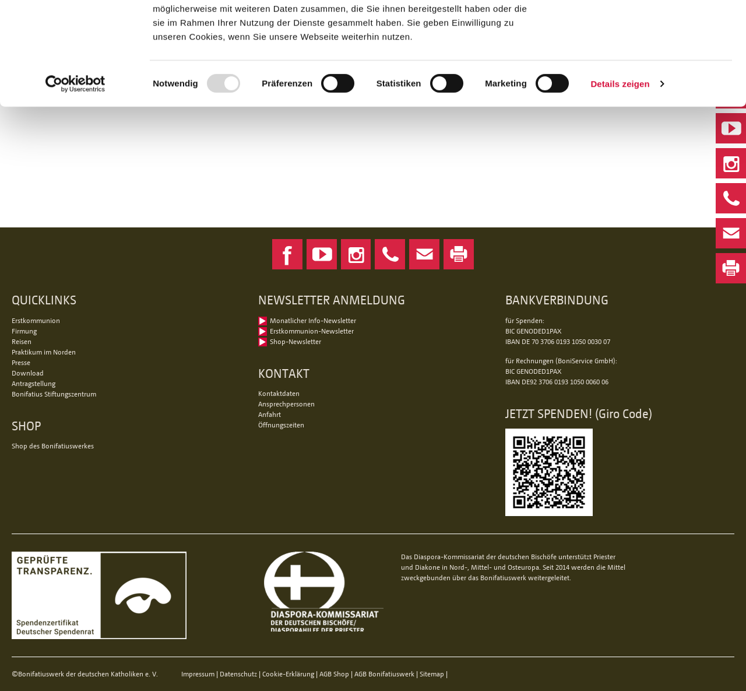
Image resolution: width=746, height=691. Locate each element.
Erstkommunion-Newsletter (312, 331)
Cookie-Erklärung (288, 673)
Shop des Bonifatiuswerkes (53, 445)
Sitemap (432, 673)
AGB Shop (334, 673)
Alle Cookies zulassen (649, 29)
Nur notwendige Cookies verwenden (648, 68)
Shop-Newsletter (295, 341)
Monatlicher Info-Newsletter (313, 320)
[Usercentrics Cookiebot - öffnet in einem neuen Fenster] (75, 174)
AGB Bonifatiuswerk (384, 673)
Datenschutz (238, 673)
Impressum (197, 673)
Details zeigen (619, 173)
